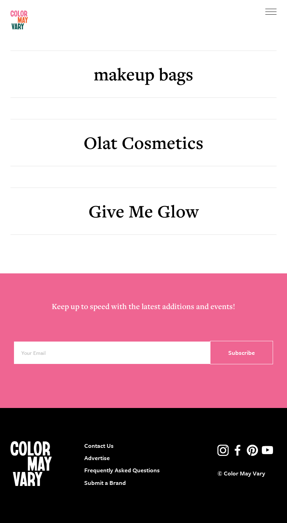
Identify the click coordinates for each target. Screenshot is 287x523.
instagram (223, 450)
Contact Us (99, 445)
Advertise (97, 457)
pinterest (252, 450)
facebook (237, 450)
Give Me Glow (143, 211)
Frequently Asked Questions (122, 470)
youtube (267, 450)
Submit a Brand (105, 482)
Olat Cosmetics (143, 142)
